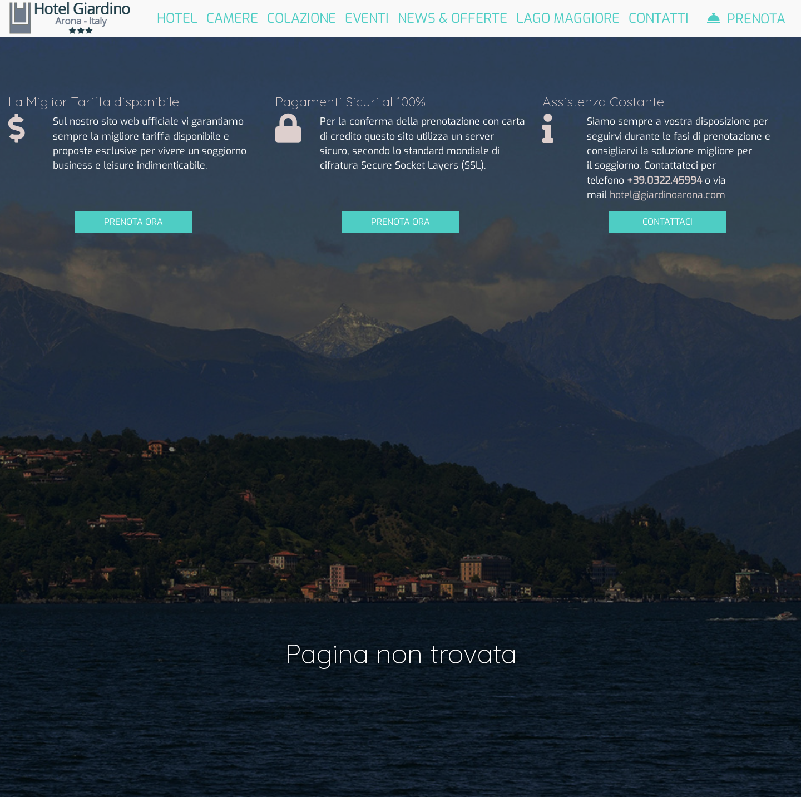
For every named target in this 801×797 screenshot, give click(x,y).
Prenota (756, 18)
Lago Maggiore (568, 18)
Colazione (301, 18)
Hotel (177, 18)
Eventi (367, 18)
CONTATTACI (667, 222)
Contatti (659, 18)
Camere (232, 18)
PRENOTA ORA (133, 222)
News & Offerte (452, 18)
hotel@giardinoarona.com (667, 194)
